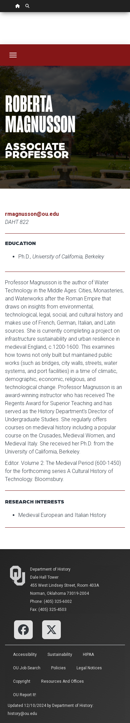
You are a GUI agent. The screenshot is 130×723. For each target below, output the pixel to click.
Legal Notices (89, 668)
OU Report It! (24, 694)
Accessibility (25, 654)
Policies (58, 668)
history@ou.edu (22, 713)
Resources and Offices (62, 681)
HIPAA (88, 654)
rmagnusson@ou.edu (32, 214)
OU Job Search (26, 668)
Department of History (50, 569)
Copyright (21, 681)
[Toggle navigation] (13, 55)
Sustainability (59, 654)
